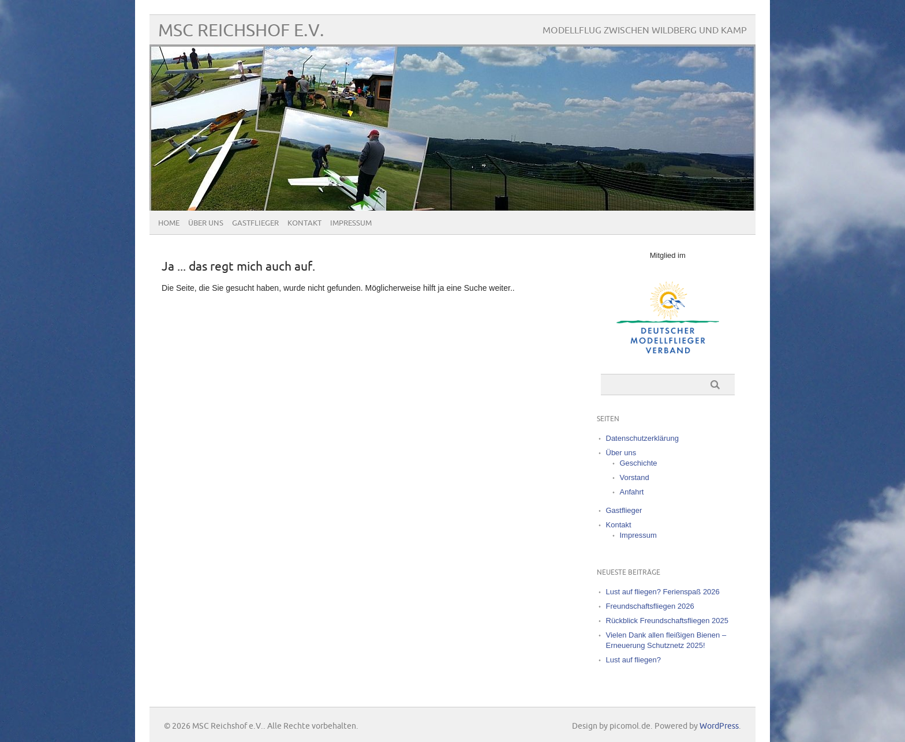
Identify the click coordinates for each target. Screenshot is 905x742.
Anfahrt (632, 492)
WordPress (719, 726)
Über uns (205, 223)
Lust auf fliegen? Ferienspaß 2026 (663, 591)
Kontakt (304, 223)
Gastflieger (255, 223)
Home (168, 223)
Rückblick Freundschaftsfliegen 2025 (667, 620)
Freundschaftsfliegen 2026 (650, 606)
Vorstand (634, 477)
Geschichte (638, 463)
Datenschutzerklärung (642, 438)
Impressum (351, 223)
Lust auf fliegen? (633, 659)
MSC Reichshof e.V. (241, 31)
